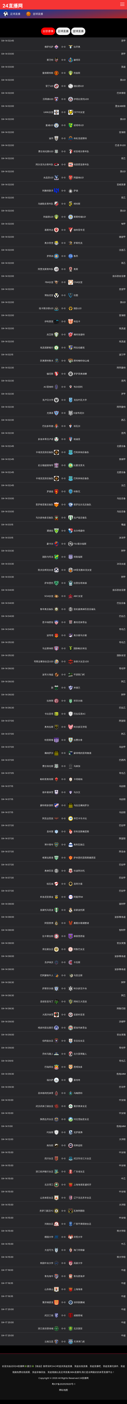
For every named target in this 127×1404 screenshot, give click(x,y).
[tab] (48, 31)
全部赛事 (48, 31)
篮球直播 (78, 31)
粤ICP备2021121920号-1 (63, 1384)
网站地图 (63, 1390)
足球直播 (63, 31)
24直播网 (13, 5)
